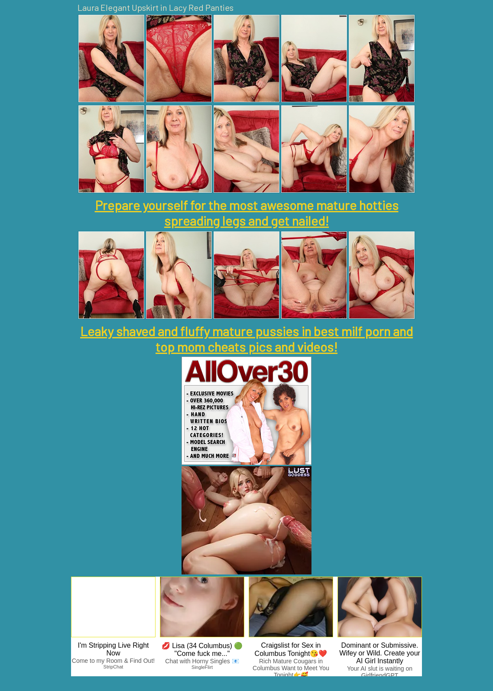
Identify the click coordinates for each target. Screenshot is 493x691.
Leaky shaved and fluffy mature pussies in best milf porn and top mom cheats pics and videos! (246, 338)
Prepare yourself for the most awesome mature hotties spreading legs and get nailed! (247, 212)
